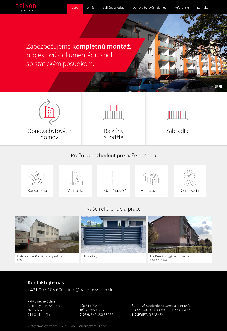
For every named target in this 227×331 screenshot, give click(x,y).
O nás (90, 7)
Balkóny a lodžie (113, 7)
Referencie (182, 7)
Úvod (75, 7)
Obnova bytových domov (149, 7)
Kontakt (202, 7)
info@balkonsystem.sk (90, 290)
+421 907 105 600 (46, 290)
